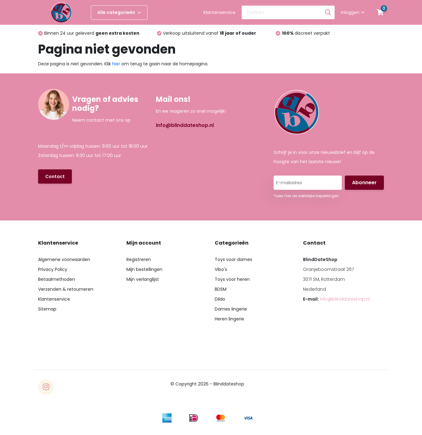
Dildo (220, 299)
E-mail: (336, 299)
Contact (55, 176)
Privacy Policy (52, 269)
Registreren (138, 259)
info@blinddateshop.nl (185, 125)
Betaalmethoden (56, 279)
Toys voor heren (232, 279)
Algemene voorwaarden (64, 259)
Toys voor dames (233, 259)
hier (116, 64)
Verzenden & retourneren (65, 289)
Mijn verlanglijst (142, 279)
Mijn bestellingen (144, 269)
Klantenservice (219, 12)
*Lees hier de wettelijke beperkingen (306, 195)
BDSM (220, 289)
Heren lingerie (229, 319)
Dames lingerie (231, 309)
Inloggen (352, 12)
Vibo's (221, 269)
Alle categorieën (119, 12)
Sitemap (47, 309)
